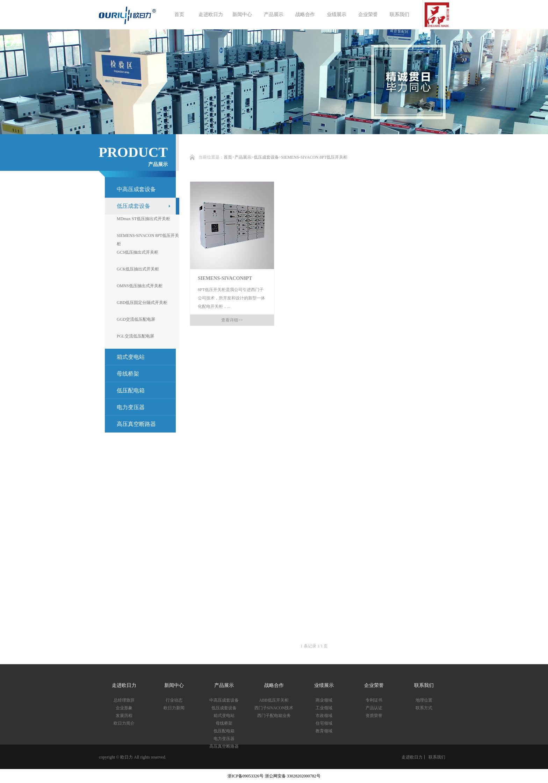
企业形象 (124, 707)
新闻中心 (242, 14)
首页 (179, 14)
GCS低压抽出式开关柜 (137, 252)
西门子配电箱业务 (274, 715)
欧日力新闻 (174, 707)
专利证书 (374, 700)
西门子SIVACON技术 (274, 707)
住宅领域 (324, 723)
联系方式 (424, 707)
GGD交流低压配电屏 (136, 319)
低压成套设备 (266, 157)
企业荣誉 (368, 14)
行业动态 (174, 700)
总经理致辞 (124, 700)
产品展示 (273, 14)
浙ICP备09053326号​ (246, 776)
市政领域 (324, 715)
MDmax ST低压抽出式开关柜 (143, 218)
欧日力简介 (124, 723)
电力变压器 (131, 407)
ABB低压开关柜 (274, 700)
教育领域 (324, 730)
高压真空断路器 (136, 424)
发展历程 (124, 715)
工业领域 (324, 707)
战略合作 (305, 14)
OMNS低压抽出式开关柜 (140, 285)
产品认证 (374, 707)
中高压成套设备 (136, 189)
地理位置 (424, 700)
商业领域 (324, 700)
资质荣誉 (374, 715)
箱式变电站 (224, 715)
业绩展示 (336, 14)
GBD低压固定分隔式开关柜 (142, 302)
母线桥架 (128, 374)
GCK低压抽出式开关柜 (138, 269)
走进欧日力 (211, 14)
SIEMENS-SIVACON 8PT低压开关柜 (314, 157)
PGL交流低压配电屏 (135, 336)
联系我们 (399, 14)
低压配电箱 (131, 390)
